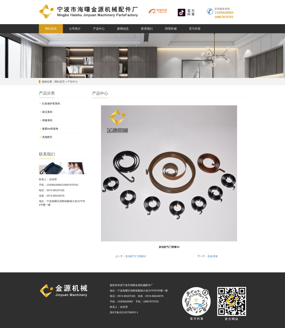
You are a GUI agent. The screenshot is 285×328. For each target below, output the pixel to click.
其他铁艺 (47, 137)
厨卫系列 (47, 111)
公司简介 (75, 28)
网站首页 (51, 28)
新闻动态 (123, 28)
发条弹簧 (213, 256)
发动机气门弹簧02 (135, 256)
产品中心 (99, 28)
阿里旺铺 (171, 28)
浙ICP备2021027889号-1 (124, 312)
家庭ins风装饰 (50, 128)
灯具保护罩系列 (51, 103)
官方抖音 (195, 28)
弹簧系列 (47, 120)
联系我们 (147, 28)
